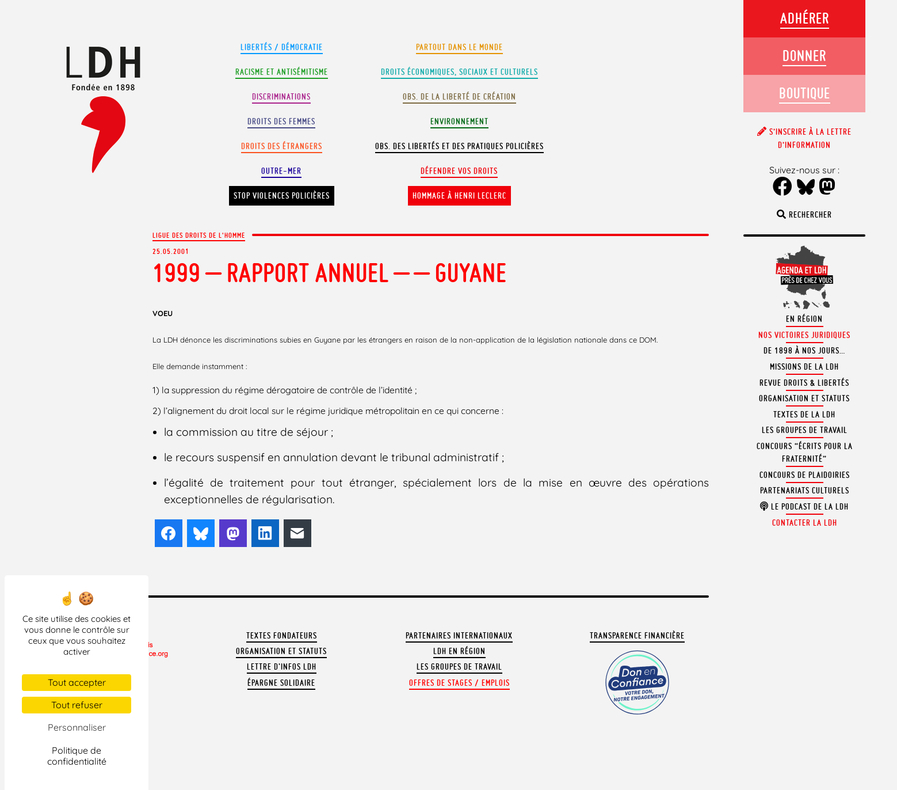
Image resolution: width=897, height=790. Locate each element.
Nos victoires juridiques (804, 335)
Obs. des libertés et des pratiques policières (459, 146)
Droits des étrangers (281, 146)
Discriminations (281, 97)
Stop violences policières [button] (282, 196)
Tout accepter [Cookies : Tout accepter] (77, 682)
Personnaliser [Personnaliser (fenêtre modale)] (77, 727)
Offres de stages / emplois (459, 683)
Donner (804, 55)
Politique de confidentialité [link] (76, 756)
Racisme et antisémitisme (281, 72)
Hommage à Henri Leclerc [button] (459, 196)
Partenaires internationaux (459, 636)
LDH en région (459, 651)
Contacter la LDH (804, 523)
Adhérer (804, 18)
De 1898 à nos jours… (804, 350)
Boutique (804, 93)
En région (804, 319)
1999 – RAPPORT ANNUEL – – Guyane (329, 272)
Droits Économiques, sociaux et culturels (459, 72)
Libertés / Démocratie (282, 47)
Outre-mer (281, 171)
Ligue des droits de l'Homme (198, 235)
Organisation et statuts (281, 651)
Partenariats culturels (804, 490)
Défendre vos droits (459, 171)
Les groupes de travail (459, 667)
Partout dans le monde (459, 47)
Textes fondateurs (281, 636)
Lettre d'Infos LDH (281, 667)
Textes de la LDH (804, 414)
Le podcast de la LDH (804, 507)
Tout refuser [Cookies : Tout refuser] (76, 705)
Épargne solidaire (281, 683)
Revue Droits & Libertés (804, 383)
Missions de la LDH (804, 367)
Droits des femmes (281, 121)
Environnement (459, 121)
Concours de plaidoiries (804, 475)
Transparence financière (637, 636)
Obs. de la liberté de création (459, 97)
